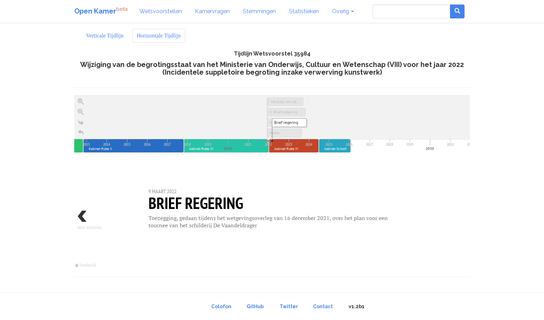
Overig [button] (343, 11)
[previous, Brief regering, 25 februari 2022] (95, 223)
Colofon (221, 306)
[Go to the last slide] (80, 122)
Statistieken (304, 11)
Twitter (289, 306)
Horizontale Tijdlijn (159, 36)
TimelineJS (85, 265)
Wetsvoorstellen (160, 11)
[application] (272, 124)
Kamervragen (212, 11)
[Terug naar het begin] (80, 133)
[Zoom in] (80, 101)
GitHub (255, 306)
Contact (323, 306)
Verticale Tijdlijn (105, 36)
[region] (272, 182)
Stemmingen (259, 11)
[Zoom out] (80, 112)
